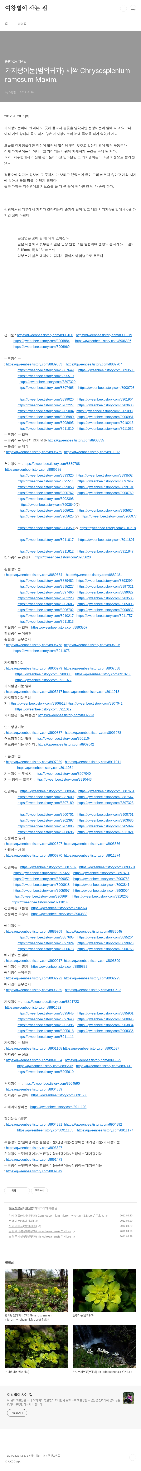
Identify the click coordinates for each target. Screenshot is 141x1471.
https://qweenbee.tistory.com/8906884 (41, 341)
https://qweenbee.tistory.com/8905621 (46, 510)
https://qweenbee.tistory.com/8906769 (34, 452)
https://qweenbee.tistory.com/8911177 (105, 1130)
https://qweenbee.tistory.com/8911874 (92, 855)
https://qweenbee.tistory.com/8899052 (41, 879)
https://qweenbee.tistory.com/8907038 (92, 668)
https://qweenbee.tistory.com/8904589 (34, 1089)
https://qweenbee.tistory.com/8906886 (103, 341)
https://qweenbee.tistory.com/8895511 (46, 481)
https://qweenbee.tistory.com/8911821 (105, 832)
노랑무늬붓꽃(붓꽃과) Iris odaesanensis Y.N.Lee (40, 1231)
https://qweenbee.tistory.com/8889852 (59, 966)
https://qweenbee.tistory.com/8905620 (63, 557)
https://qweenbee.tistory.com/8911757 (105, 616)
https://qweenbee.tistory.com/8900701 (46, 814)
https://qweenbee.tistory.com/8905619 (46, 1072)
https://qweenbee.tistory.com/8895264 (105, 937)
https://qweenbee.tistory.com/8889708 (52, 463)
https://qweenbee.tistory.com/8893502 (105, 475)
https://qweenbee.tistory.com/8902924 (59, 908)
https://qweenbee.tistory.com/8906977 (109, 516)
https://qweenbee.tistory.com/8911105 (58, 1107)
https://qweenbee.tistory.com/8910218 (108, 528)
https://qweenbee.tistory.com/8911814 (40, 902)
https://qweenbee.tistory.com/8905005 (105, 604)
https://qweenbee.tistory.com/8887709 (48, 867)
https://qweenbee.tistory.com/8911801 (106, 539)
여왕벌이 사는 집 (26, 8)
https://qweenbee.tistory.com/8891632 (33, 1007)
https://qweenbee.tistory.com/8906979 (34, 668)
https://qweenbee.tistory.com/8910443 (63, 779)
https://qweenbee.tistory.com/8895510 (46, 376)
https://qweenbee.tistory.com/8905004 (46, 411)
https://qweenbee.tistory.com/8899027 (105, 592)
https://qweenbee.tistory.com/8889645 (94, 931)
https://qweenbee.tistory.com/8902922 (34, 978)
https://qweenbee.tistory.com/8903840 (47, 504)
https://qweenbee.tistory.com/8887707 (94, 364)
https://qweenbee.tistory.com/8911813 (46, 621)
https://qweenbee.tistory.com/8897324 (46, 943)
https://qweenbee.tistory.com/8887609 (46, 797)
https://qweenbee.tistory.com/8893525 (93, 1060)
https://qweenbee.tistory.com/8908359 (46, 528)
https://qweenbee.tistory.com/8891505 (59, 1095)
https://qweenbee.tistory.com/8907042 (66, 744)
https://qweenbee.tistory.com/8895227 (46, 586)
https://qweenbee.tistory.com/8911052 (105, 428)
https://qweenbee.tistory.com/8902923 (66, 715)
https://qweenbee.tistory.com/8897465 (46, 387)
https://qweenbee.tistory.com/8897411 (101, 873)
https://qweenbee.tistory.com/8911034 (45, 768)
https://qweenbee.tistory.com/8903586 (105, 598)
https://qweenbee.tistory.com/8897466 (46, 592)
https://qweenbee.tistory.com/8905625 (46, 516)
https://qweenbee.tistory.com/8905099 (105, 826)
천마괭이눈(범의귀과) (23, 1226)
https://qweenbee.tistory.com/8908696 (46, 832)
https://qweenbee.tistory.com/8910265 (100, 896)
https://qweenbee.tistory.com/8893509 (92, 960)
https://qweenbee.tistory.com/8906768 (34, 645)
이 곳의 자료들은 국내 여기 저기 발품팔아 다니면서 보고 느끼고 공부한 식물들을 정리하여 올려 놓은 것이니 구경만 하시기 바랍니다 (63, 1402)
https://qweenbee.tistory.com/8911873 (92, 452)
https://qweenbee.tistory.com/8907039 (34, 762)
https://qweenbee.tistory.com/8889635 (33, 469)
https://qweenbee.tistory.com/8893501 (107, 867)
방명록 (22, 24)
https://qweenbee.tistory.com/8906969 (41, 347)
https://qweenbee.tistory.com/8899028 (105, 943)
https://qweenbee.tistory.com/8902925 (92, 978)
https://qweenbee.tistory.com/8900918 (41, 884)
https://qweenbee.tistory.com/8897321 (105, 586)
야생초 (29, 1208)
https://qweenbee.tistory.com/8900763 (105, 949)
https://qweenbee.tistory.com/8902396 (46, 1025)
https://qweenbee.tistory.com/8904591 (34, 1124)
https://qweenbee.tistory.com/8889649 (34, 1171)
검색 (123, 8)
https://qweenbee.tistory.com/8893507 (59, 627)
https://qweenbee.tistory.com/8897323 (105, 803)
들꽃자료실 (16, 1208)
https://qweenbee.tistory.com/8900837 (34, 732)
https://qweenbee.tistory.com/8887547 (105, 797)
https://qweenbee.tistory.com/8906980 (46, 417)
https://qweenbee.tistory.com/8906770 (34, 855)
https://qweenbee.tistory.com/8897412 (104, 1066)
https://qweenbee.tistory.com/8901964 (105, 399)
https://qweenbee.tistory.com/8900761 (105, 814)
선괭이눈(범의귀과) (21, 1220)
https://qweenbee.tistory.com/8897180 (46, 803)
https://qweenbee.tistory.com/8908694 (41, 896)
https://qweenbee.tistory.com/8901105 (34, 1048)
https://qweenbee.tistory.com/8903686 (105, 820)
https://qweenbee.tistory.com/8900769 (105, 493)
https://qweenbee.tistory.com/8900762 (46, 493)
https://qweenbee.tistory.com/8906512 (37, 703)
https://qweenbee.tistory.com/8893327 (34, 1148)
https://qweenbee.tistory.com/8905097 (41, 890)
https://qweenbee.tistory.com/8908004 (101, 890)
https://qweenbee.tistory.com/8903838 (59, 914)
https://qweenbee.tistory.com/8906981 (105, 417)
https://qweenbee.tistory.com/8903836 (92, 844)
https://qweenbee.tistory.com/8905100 (45, 335)
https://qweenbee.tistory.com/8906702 (46, 610)
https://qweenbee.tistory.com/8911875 (41, 651)
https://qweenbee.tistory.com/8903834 (105, 1025)
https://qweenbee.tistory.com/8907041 (95, 703)
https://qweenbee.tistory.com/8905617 (34, 692)
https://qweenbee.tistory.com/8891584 (34, 1060)
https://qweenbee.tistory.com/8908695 (46, 423)
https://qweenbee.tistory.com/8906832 (105, 610)
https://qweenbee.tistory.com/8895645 (46, 1013)
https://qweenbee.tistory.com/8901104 (63, 738)
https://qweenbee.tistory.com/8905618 (46, 1031)
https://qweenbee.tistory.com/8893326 (46, 475)
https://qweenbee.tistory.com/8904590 (52, 1083)
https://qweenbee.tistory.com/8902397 (46, 820)
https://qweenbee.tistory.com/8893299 (105, 580)
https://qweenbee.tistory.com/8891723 (51, 1001)
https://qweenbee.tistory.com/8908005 (43, 674)
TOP (132, 1457)
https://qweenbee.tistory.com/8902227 (46, 405)
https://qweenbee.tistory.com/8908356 (105, 1031)
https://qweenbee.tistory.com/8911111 (46, 1037)
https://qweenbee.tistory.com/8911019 (43, 709)
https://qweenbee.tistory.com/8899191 (105, 487)
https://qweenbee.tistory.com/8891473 (34, 1159)
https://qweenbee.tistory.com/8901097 (91, 1048)
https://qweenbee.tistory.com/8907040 (63, 773)
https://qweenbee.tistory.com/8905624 (105, 510)
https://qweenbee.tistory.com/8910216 (105, 423)
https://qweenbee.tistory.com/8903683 (105, 405)
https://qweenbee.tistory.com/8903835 (76, 440)
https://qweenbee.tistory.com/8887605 (46, 937)
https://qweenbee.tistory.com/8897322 (41, 873)
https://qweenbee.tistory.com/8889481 (94, 575)
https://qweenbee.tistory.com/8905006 (46, 826)
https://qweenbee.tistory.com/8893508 (106, 370)
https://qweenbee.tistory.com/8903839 (34, 990)
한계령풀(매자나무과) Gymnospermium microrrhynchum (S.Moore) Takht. (56, 1215)
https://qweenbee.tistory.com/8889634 (34, 575)
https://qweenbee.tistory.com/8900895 (105, 1019)
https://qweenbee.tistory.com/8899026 (46, 399)
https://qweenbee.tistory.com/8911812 (46, 551)
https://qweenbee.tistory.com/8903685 (46, 604)
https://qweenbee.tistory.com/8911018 (91, 692)
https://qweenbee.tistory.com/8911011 (93, 762)
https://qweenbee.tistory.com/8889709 (34, 931)
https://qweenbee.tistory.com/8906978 (93, 732)
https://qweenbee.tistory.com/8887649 (46, 370)
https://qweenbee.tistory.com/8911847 (105, 551)
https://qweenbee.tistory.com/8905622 (93, 990)
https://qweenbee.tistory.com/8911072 (43, 680)
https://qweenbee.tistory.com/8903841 (101, 884)
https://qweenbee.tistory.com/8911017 (46, 539)
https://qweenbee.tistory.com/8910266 (103, 674)
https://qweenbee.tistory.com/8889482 (46, 580)
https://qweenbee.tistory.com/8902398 (46, 499)
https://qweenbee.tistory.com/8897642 (105, 481)
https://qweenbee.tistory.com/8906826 (92, 645)
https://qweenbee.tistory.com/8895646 (45, 1066)
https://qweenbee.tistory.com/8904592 (94, 1124)
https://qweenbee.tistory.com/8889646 (48, 791)
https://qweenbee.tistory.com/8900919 (104, 335)
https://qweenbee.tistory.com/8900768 (101, 879)
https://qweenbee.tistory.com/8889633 (34, 364)
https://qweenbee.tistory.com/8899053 (46, 487)
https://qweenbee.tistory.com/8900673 (46, 949)
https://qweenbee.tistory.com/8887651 (106, 791)
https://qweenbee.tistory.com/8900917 (34, 960)
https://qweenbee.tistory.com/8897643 (46, 1019)
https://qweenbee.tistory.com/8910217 (46, 616)
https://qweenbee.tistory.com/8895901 (105, 1013)
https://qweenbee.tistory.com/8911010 (46, 428)
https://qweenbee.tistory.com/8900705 (106, 387)
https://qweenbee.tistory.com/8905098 (105, 411)
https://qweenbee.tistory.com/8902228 (46, 598)
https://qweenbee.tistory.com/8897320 (47, 382)
